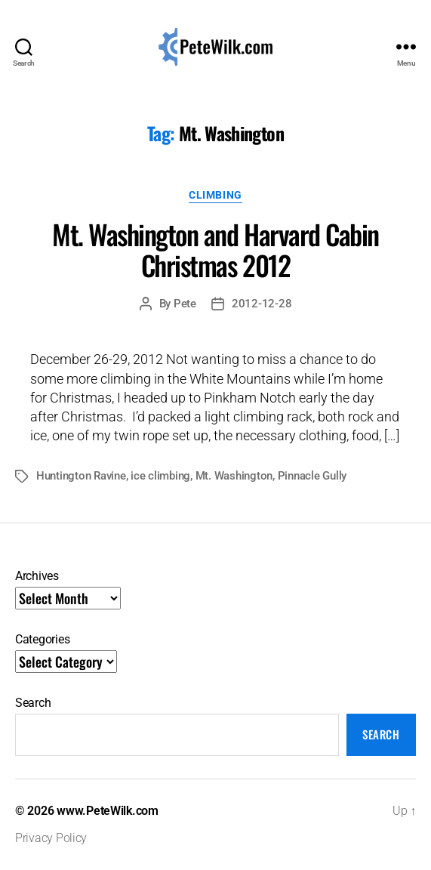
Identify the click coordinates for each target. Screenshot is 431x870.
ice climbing (160, 476)
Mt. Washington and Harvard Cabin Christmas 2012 (215, 249)
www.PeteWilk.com (108, 811)
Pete (185, 303)
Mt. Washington (233, 476)
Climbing (215, 195)
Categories (42, 639)
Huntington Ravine (81, 476)
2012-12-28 (261, 303)
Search (33, 703)
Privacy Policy (51, 838)
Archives (37, 576)
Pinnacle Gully (312, 476)
